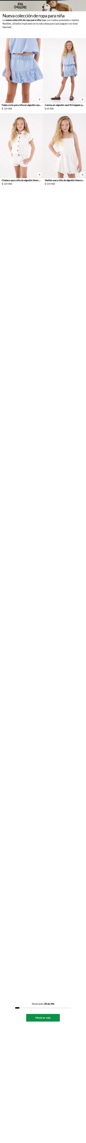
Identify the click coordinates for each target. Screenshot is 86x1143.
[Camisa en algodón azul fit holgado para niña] (64, 75)
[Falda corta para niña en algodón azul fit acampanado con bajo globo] (21, 75)
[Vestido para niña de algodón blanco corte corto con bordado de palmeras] (64, 151)
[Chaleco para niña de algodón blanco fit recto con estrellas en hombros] (21, 151)
